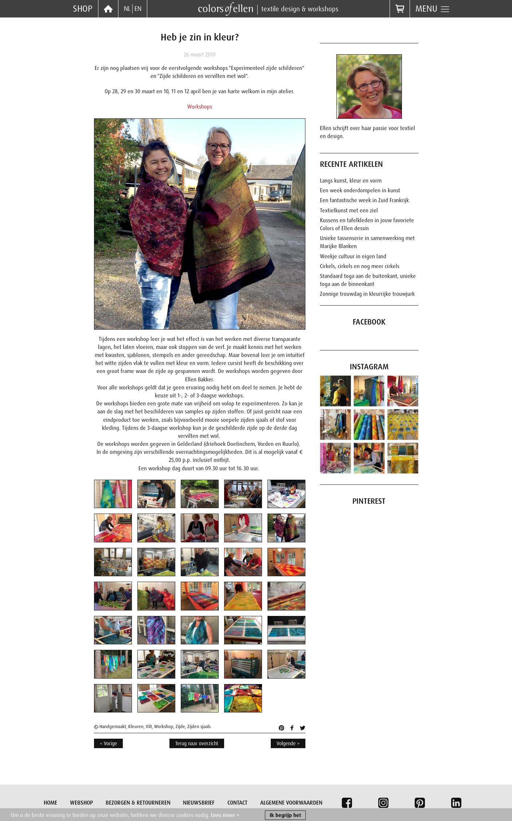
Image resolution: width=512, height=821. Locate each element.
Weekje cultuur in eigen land (353, 256)
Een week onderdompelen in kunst (360, 190)
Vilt (149, 727)
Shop (83, 8)
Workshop (163, 727)
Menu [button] (432, 9)
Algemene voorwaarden (291, 802)
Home (50, 802)
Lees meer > (225, 816)
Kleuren (136, 727)
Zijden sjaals (199, 727)
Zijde (180, 727)
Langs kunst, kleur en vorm (351, 180)
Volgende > (288, 743)
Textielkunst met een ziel (349, 210)
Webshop (81, 802)
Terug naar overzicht (196, 743)
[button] (110, 494)
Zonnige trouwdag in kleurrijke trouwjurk (367, 294)
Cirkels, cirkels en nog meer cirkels (359, 266)
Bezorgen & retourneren (138, 802)
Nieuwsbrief (199, 802)
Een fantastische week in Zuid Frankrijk (364, 200)
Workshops (199, 106)
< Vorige (108, 743)
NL (127, 9)
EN (137, 9)
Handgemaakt (112, 727)
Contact (237, 802)
